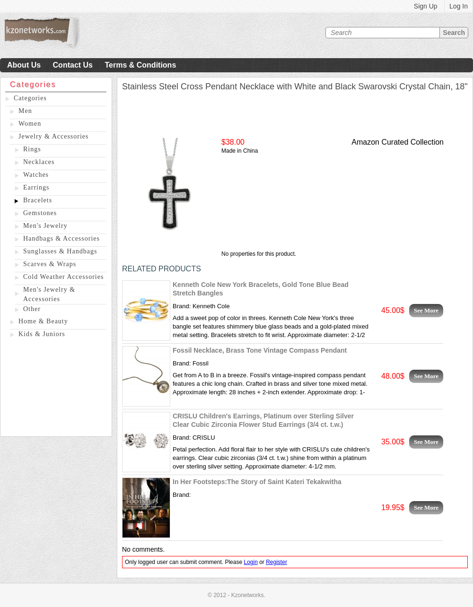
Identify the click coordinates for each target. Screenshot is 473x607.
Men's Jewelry (45, 225)
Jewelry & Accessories (53, 136)
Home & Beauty (43, 321)
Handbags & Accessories (61, 238)
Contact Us (73, 65)
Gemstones (40, 213)
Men (25, 110)
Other (32, 308)
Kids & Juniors (41, 334)
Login (250, 562)
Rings (32, 149)
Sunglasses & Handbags (60, 251)
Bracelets (37, 200)
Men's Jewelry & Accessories (49, 294)
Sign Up (426, 6)
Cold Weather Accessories (63, 276)
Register (276, 562)
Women (29, 123)
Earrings (36, 187)
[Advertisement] (56, 389)
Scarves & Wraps (49, 264)
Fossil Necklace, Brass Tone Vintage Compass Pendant (260, 350)
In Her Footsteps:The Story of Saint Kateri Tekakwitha (257, 482)
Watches (36, 174)
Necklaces (39, 161)
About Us (24, 65)
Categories (30, 98)
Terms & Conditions (140, 65)
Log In (458, 6)
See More (426, 310)
